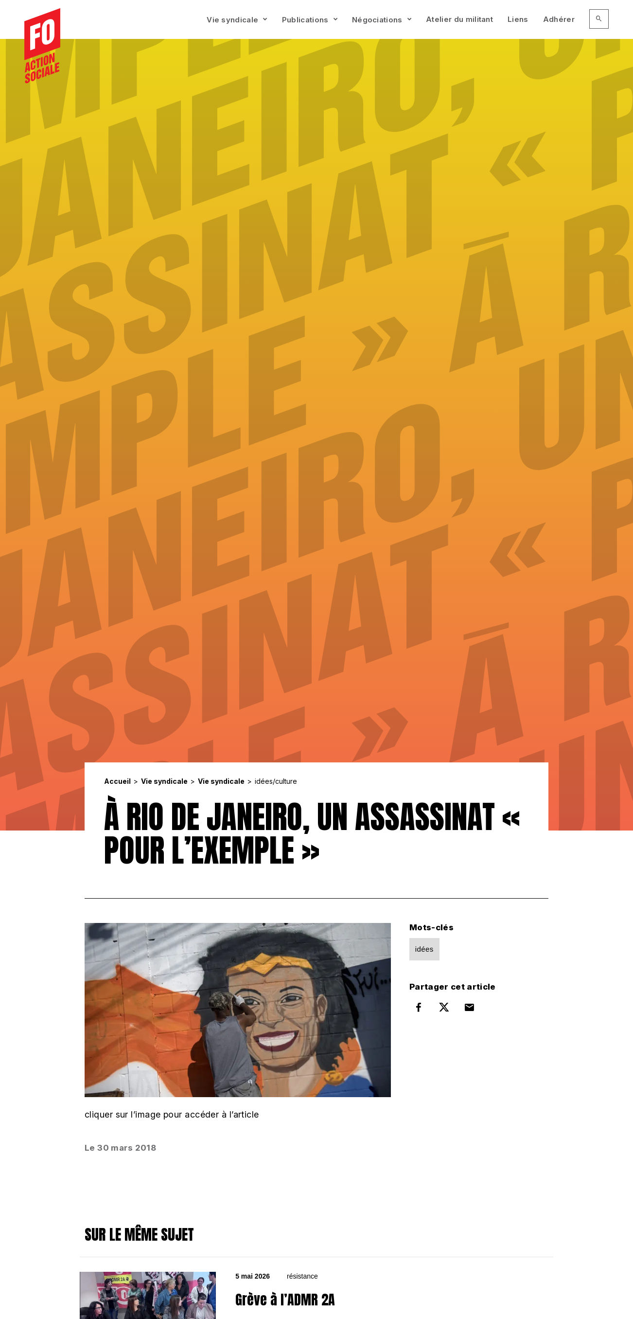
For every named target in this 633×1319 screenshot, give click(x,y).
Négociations (377, 19)
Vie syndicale (232, 19)
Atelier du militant (459, 19)
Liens (518, 19)
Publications (305, 19)
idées (424, 949)
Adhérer (559, 19)
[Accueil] (42, 46)
